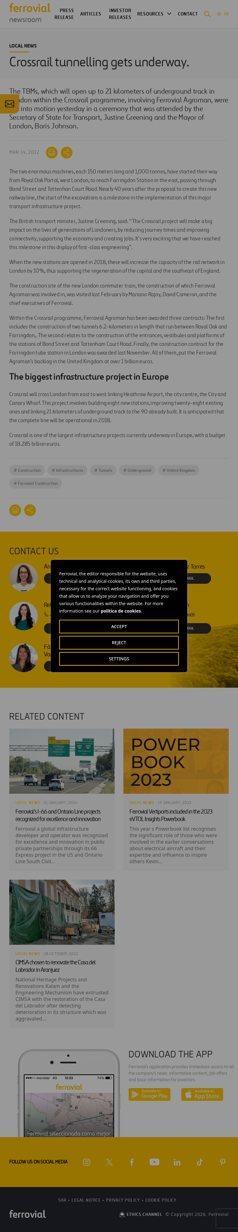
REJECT (119, 642)
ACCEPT (119, 626)
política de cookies (121, 611)
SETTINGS (119, 659)
